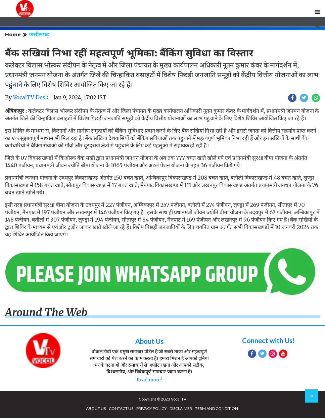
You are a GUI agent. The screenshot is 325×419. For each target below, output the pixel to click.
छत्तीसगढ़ (39, 35)
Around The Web (46, 313)
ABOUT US (96, 409)
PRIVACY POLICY (151, 409)
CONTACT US (121, 409)
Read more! (149, 380)
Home (13, 35)
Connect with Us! (268, 341)
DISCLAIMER (181, 409)
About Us (149, 342)
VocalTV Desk (31, 98)
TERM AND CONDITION (216, 409)
